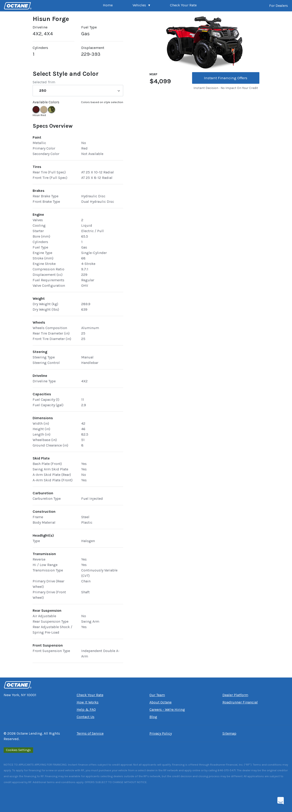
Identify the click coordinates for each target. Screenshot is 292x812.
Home (108, 5)
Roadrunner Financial (240, 702)
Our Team (157, 695)
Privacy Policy (160, 733)
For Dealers (278, 5)
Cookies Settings (18, 750)
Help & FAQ (86, 709)
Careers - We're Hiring (167, 709)
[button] (141, 6)
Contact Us (85, 717)
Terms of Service (90, 733)
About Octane (160, 702)
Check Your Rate (183, 5)
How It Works (88, 702)
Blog (153, 717)
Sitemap (229, 733)
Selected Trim (44, 82)
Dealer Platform (235, 695)
